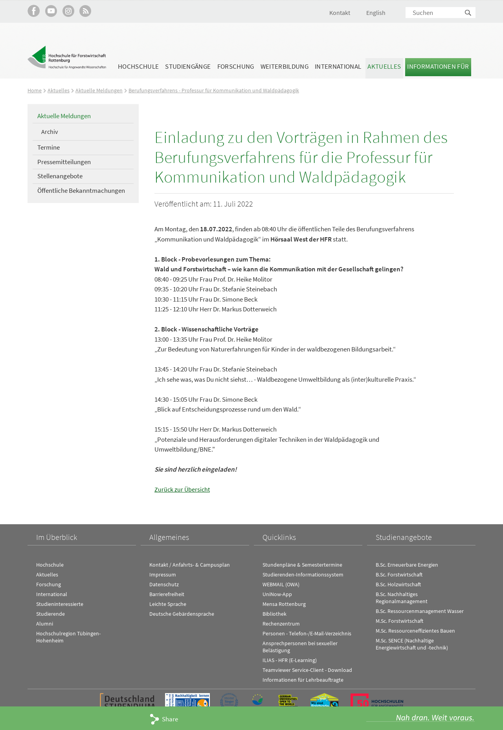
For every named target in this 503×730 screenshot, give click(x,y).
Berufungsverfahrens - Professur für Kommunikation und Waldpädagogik (218, 90)
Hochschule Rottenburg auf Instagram (68, 11)
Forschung (235, 66)
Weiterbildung (284, 66)
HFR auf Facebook (34, 11)
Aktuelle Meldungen (100, 90)
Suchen (468, 13)
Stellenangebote (60, 176)
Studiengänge (188, 66)
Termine (48, 147)
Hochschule (138, 66)
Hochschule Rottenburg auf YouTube (51, 11)
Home (35, 90)
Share (170, 719)
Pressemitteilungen (64, 161)
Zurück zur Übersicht (182, 489)
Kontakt (339, 12)
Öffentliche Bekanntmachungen (81, 190)
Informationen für (438, 66)
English (376, 12)
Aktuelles (384, 66)
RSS (85, 11)
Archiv (49, 131)
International (338, 66)
